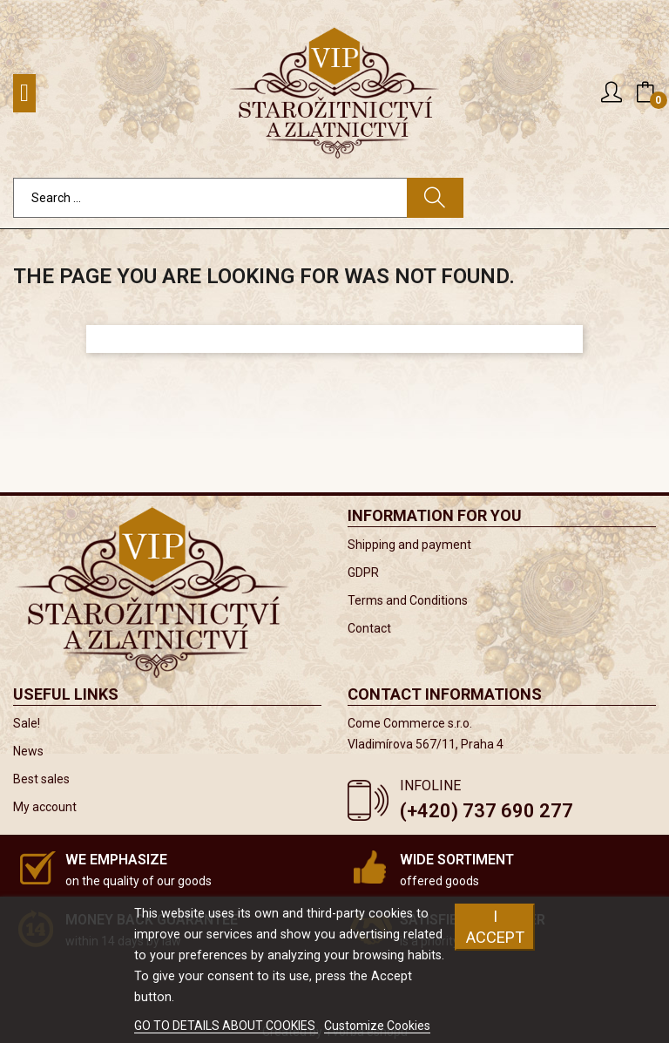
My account (45, 807)
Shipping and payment (409, 545)
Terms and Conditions (408, 600)
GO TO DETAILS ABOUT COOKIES (226, 1026)
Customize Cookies (377, 1026)
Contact (369, 628)
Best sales (41, 779)
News (28, 751)
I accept (495, 926)
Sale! (26, 723)
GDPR (363, 572)
